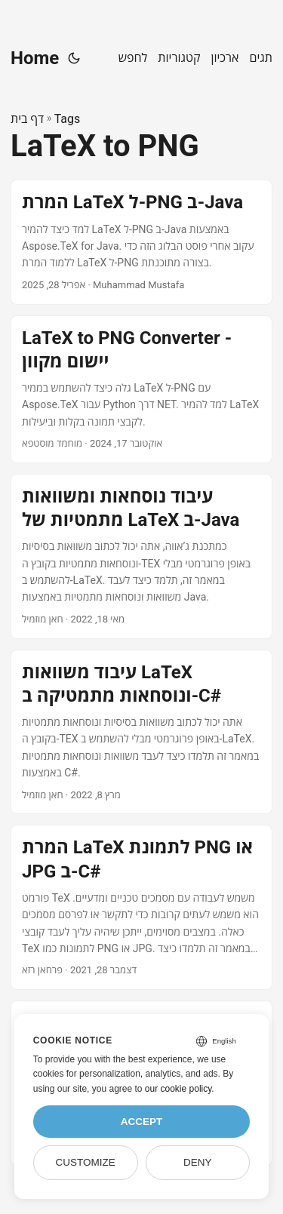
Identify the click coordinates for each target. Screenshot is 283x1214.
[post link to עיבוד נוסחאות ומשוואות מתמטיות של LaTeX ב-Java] (141, 556)
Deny (197, 1162)
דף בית (27, 119)
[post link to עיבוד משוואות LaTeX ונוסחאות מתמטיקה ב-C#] (141, 732)
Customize (85, 1162)
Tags (67, 119)
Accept (142, 1121)
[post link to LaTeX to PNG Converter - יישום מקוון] (141, 389)
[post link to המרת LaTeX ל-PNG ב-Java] (141, 241)
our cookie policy (178, 1088)
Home (35, 58)
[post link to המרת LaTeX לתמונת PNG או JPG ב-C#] (141, 907)
